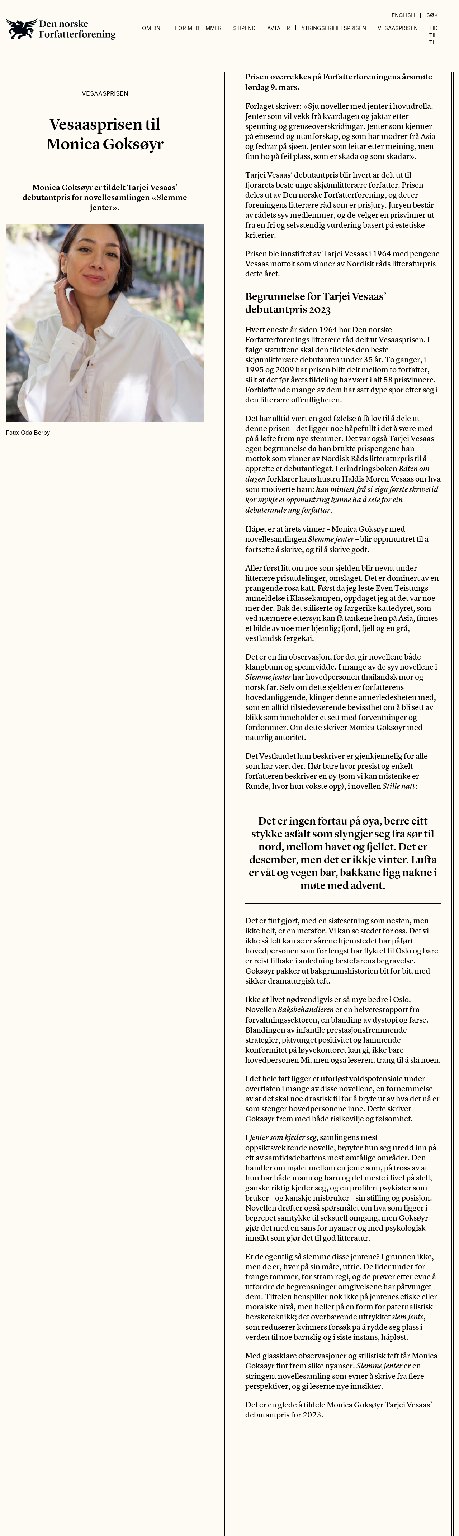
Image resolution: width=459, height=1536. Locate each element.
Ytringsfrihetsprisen (334, 28)
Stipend (244, 28)
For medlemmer (198, 28)
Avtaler (278, 28)
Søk (432, 15)
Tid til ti (433, 35)
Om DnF (153, 28)
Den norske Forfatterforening (61, 29)
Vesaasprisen (398, 28)
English (403, 15)
